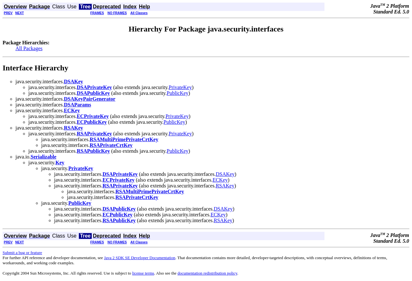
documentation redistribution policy (207, 273)
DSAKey (225, 174)
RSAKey (225, 185)
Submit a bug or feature (22, 252)
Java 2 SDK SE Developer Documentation (139, 257)
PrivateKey (180, 87)
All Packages (28, 48)
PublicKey (178, 93)
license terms (143, 273)
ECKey (220, 180)
